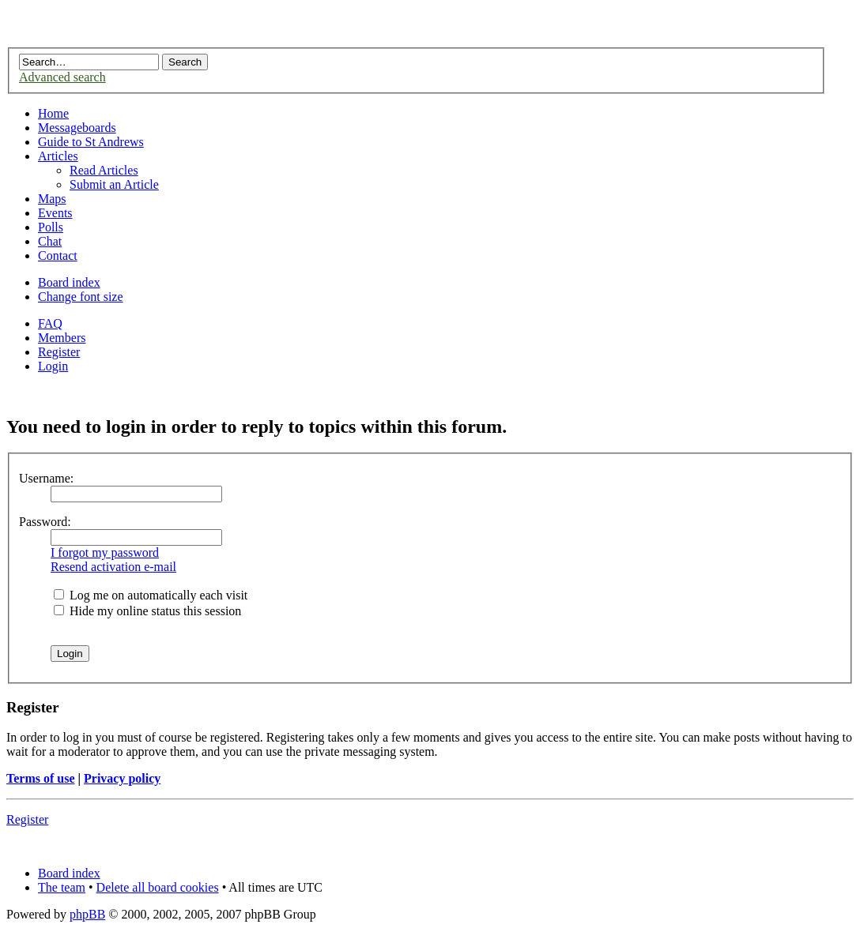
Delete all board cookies (157, 887)
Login (53, 366)
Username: (46, 478)
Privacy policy (122, 778)
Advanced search (62, 77)
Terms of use (40, 778)
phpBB (87, 914)
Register (59, 352)
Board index (69, 282)
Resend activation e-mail (113, 566)
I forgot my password (105, 552)
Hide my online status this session (147, 611)
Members (61, 337)
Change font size (80, 296)
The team (61, 887)
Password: (45, 521)
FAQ (50, 323)
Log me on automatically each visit (150, 595)
